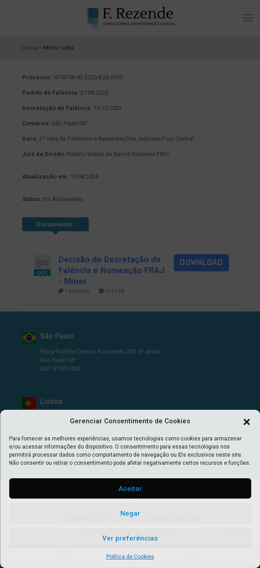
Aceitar (130, 489)
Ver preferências (130, 538)
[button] (246, 421)
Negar (130, 513)
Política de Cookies (130, 557)
